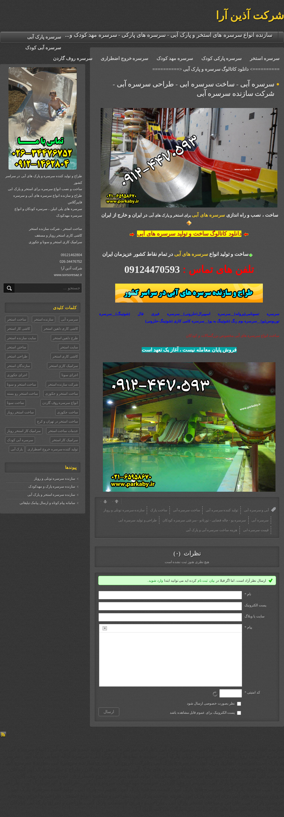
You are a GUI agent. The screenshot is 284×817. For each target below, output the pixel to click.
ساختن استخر (16, 347)
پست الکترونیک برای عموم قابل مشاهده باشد (202, 712)
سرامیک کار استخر (65, 440)
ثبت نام (203, 580)
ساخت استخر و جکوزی (61, 393)
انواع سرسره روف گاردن (60, 403)
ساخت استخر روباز (20, 412)
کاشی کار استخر (18, 328)
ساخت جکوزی (67, 412)
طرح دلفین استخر (65, 338)
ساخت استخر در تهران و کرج (57, 421)
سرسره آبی (69, 319)
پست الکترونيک (255, 605)
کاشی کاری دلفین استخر (61, 328)
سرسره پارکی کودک (221, 58)
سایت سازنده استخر (21, 338)
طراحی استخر (17, 356)
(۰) (177, 553)
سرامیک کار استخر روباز (24, 431)
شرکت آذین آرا (250, 15)
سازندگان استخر (18, 366)
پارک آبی (17, 449)
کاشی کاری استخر (65, 356)
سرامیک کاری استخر (63, 366)
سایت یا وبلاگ (254, 616)
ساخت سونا (15, 403)
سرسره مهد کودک (175, 58)
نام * (248, 594)
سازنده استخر (44, 319)
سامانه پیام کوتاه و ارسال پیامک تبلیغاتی (47, 503)
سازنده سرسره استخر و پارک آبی (51, 494)
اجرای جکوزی (17, 375)
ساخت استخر (16, 319)
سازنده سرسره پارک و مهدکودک (51, 486)
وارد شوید (156, 580)
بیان (212, 580)
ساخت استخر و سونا (21, 384)
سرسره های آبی (208, 215)
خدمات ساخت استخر (63, 431)
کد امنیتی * (252, 692)
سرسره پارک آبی (44, 36)
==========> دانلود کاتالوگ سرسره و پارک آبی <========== (216, 69)
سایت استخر (69, 347)
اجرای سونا (70, 375)
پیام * (248, 627)
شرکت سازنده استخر (63, 384)
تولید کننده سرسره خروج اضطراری (52, 449)
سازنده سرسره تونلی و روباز (54, 478)
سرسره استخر (265, 58)
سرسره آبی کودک (43, 47)
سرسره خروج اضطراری (125, 58)
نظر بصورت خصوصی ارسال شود (211, 703)
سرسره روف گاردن (72, 58)
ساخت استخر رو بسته (22, 393)
